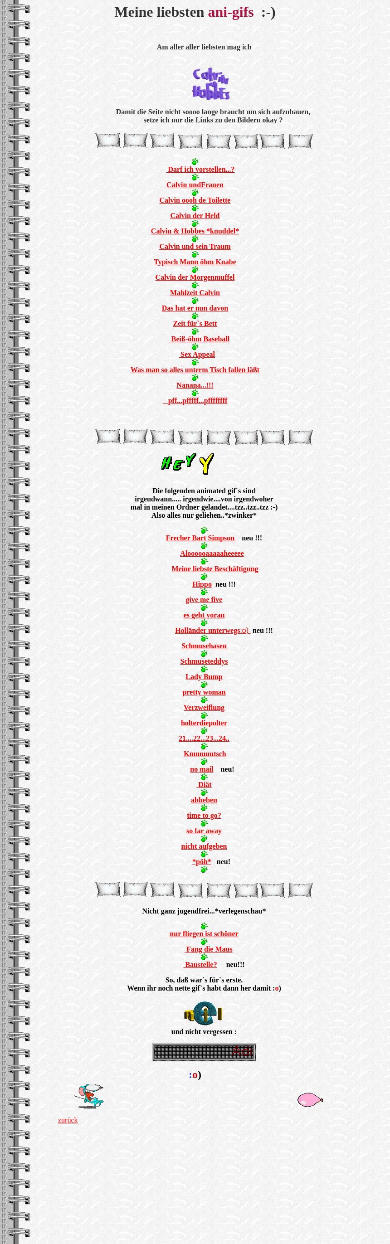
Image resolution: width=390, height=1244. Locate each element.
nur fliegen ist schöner (204, 934)
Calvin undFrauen (195, 185)
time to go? (204, 815)
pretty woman (203, 692)
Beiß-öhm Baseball (198, 339)
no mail (201, 769)
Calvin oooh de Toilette (195, 200)
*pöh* (201, 861)
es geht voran (204, 615)
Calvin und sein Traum (194, 246)
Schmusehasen (204, 646)
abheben (204, 800)
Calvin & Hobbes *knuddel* (195, 231)
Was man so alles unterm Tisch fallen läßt (195, 370)
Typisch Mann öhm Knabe (195, 262)
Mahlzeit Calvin (195, 292)
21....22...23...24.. (204, 738)
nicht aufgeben (204, 846)
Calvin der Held (194, 215)
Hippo (202, 584)
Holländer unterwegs (207, 630)
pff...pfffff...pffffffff (195, 400)
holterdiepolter (204, 723)
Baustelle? (200, 964)
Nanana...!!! (194, 385)
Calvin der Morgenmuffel (195, 277)
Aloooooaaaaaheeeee (212, 553)
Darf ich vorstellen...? (200, 169)
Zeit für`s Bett (195, 323)
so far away (204, 831)
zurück (68, 1120)
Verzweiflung (204, 707)
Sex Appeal (197, 354)
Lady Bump (203, 676)
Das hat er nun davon (195, 308)
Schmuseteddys (204, 661)
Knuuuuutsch (205, 754)
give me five (204, 599)
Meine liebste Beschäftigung (214, 569)
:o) (245, 630)
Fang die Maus (208, 949)
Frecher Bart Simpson (201, 538)
